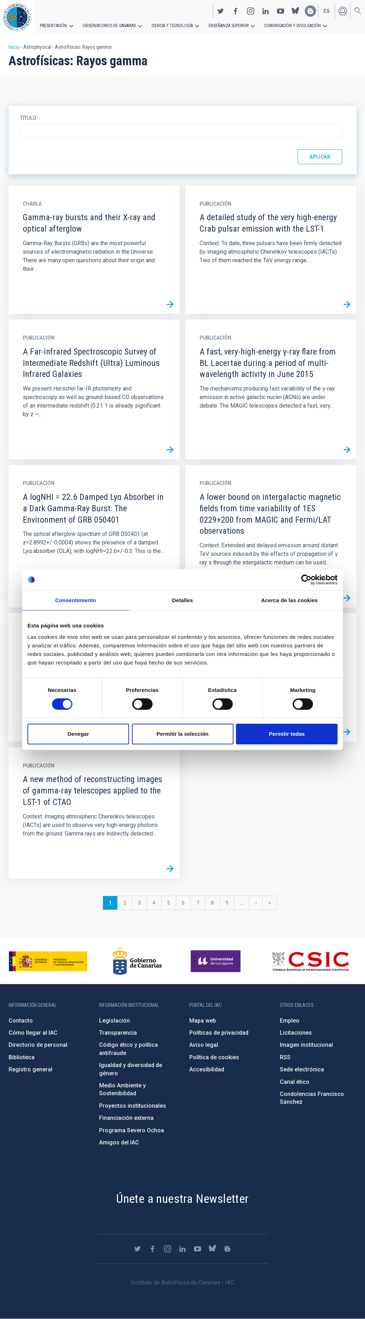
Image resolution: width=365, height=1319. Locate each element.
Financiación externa (126, 1117)
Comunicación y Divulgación (292, 25)
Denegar (78, 734)
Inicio (14, 47)
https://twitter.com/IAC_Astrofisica (220, 11)
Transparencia (118, 1032)
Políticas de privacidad (218, 1032)
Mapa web (202, 1020)
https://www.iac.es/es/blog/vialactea (310, 11)
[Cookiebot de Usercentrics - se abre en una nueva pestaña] (306, 579)
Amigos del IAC (119, 1142)
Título (28, 118)
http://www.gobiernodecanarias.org (137, 961)
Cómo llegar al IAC (33, 1032)
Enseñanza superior (228, 25)
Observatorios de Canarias (109, 25)
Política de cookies (214, 1057)
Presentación (53, 25)
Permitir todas (287, 734)
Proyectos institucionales (132, 1105)
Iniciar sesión (342, 11)
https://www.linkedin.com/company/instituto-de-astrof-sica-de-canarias (265, 11)
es (327, 11)
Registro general (30, 1069)
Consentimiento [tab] (75, 600)
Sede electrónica (302, 1069)
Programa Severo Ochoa (131, 1130)
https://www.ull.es (216, 961)
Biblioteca (22, 1057)
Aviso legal (203, 1044)
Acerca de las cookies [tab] (289, 600)
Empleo (289, 1020)
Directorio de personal (38, 1044)
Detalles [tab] (182, 600)
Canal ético (294, 1082)
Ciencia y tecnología (172, 25)
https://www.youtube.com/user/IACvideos (280, 11)
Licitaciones (296, 1032)
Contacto (21, 1020)
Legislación (114, 1020)
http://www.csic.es (310, 961)
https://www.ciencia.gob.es (48, 961)
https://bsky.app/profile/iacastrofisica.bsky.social (295, 11)
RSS (285, 1057)
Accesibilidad (206, 1069)
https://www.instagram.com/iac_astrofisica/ (250, 11)
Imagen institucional (306, 1044)
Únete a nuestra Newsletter (182, 1198)
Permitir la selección (182, 734)
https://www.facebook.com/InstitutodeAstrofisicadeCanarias (235, 11)
